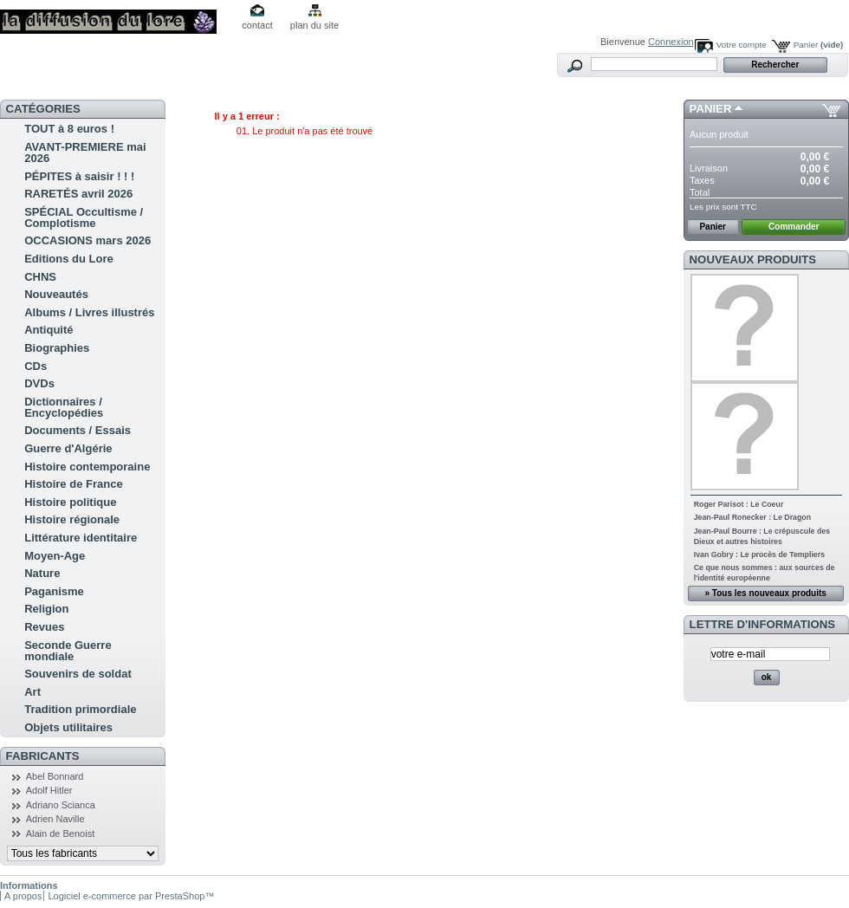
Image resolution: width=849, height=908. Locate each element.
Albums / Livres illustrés (89, 312)
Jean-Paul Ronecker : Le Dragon (752, 517)
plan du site (314, 25)
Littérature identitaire (80, 537)
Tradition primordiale (80, 709)
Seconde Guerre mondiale (67, 651)
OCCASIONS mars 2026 (87, 240)
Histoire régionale (72, 519)
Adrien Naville (55, 819)
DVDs (39, 383)
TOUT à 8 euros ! (69, 128)
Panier (819, 44)
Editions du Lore (68, 258)
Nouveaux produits (753, 259)
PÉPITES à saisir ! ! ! (79, 176)
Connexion (671, 41)
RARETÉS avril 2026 (78, 193)
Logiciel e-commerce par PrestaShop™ (131, 896)
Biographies (56, 347)
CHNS (40, 276)
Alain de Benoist (60, 833)
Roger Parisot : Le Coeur (739, 504)
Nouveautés (56, 294)
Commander (793, 226)
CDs (35, 366)
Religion (46, 608)
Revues (44, 626)
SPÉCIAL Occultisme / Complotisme (83, 217)
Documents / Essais (77, 430)
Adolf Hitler (49, 790)
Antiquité (48, 329)
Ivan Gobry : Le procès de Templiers (759, 554)
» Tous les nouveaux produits (765, 593)
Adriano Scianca (60, 805)
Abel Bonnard (55, 776)
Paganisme (54, 591)
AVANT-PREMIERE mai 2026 (85, 152)
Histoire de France (73, 483)
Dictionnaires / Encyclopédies (63, 407)
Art (32, 691)
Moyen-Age (54, 555)
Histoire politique (70, 502)
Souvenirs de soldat (78, 673)
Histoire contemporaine (87, 466)
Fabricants (43, 755)
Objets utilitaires (68, 727)
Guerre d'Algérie (68, 448)
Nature (42, 573)
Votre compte (741, 44)
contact (257, 25)
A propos (23, 896)
